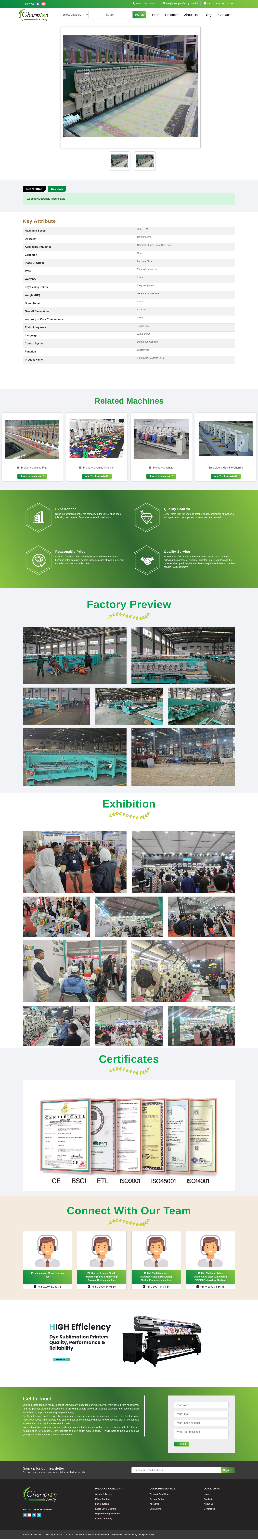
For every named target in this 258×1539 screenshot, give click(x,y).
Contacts (224, 15)
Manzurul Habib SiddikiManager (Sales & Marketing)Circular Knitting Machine (101, 1276)
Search (139, 14)
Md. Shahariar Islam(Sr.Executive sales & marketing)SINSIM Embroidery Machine (210, 1276)
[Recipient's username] (176, 1470)
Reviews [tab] (57, 189)
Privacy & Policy (54, 1534)
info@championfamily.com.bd (180, 3)
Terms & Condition (159, 1494)
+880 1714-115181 (145, 3)
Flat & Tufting (102, 1504)
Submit (182, 1444)
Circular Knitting (103, 1518)
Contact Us (155, 1509)
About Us (191, 15)
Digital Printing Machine (107, 1513)
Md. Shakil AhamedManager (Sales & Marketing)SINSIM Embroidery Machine (156, 1276)
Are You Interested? (32, 476)
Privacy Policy (157, 1499)
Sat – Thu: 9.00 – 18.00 (218, 3)
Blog (208, 15)
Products (171, 15)
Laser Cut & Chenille (105, 1509)
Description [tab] (34, 189)
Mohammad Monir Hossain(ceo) (47, 1275)
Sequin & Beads (103, 1494)
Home (154, 15)
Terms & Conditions (32, 1534)
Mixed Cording (102, 1499)
